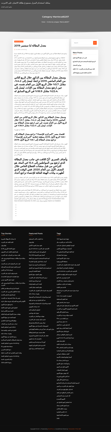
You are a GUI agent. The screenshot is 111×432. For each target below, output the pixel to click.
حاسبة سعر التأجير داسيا (7, 311)
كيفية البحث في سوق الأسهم (8, 317)
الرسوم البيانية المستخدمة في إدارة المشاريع (84, 61)
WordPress (51, 429)
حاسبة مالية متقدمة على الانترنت (37, 319)
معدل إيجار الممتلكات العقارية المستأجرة (11, 340)
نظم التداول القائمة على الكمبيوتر (9, 252)
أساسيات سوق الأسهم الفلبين (64, 249)
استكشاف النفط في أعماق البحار (65, 268)
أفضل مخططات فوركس (63, 354)
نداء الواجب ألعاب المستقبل (36, 239)
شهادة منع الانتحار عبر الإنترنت (36, 316)
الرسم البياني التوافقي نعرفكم (64, 334)
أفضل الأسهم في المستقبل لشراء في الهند (67, 305)
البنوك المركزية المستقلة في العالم (10, 288)
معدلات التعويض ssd (34, 307)
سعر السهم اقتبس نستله (63, 405)
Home (43, 22)
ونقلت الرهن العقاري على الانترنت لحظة (11, 353)
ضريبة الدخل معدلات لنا (63, 360)
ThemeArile (71, 429)
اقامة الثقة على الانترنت (7, 242)
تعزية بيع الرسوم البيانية (35, 281)
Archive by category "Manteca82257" (58, 22)
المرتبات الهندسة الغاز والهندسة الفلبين (66, 274)
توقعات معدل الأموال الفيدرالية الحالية (11, 314)
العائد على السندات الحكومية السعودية (38, 336)
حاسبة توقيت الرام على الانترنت (9, 273)
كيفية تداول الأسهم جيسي (7, 280)
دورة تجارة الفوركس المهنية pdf (37, 345)
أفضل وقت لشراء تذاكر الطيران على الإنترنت (40, 290)
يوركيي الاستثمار (77, 65)
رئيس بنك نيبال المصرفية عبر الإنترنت (10, 298)
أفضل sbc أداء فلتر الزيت (63, 325)
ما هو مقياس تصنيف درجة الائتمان (65, 281)
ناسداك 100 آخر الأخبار (7, 270)
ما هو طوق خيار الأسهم (7, 304)
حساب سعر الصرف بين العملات (9, 324)
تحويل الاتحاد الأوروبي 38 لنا (8, 249)
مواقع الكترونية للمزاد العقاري (8, 321)
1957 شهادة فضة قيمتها (63, 239)
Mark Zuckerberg (21, 49)
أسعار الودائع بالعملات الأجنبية (64, 357)
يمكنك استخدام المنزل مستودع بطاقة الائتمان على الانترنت (25, 2)
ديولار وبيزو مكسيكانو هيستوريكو (37, 323)
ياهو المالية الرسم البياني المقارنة (65, 351)
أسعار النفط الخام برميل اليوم (36, 348)
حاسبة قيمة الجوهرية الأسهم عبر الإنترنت (67, 309)
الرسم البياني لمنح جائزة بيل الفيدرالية (10, 267)
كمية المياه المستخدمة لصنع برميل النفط (39, 258)
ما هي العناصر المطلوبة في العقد (65, 392)
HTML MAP (78, 429)
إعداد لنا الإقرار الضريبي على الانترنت (10, 292)
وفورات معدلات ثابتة (6, 333)
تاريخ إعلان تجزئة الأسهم (63, 331)
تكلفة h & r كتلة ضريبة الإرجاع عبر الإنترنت (84, 69)
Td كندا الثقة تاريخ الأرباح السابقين (65, 252)
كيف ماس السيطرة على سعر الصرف (10, 264)
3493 (58, 418)
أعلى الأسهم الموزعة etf (63, 376)
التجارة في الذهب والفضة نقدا (8, 330)
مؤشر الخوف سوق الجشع (35, 274)
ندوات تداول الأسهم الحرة (63, 258)
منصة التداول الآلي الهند (63, 312)
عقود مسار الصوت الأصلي (35, 245)
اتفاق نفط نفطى (61, 341)
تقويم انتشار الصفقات (62, 370)
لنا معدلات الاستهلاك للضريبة (8, 239)
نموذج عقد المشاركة (62, 255)
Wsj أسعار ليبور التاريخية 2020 (37, 255)
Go (95, 43)
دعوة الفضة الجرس (6, 350)
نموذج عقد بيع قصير (34, 313)
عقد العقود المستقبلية (62, 299)
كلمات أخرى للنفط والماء (35, 284)
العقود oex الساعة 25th (35, 339)
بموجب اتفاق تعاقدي (62, 409)
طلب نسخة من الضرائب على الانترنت (10, 255)
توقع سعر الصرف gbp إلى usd (65, 389)
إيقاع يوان (3, 245)
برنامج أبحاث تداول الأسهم (63, 363)
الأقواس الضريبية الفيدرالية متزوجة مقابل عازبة (13, 301)
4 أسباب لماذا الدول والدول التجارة (37, 261)
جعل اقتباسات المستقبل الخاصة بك (10, 276)
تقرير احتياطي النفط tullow (8, 327)
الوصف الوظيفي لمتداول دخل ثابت (65, 245)
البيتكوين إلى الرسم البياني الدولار (37, 252)
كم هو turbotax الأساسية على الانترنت (39, 249)
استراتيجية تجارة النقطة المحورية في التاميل (40, 268)
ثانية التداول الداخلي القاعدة (8, 295)
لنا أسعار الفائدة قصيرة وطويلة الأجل (82, 73)
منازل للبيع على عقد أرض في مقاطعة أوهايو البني (41, 329)
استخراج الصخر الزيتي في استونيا (37, 265)
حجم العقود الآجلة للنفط (63, 415)
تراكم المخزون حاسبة (6, 359)
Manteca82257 (19, 41)
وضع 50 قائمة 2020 (6, 362)
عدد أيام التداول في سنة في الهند (37, 300)
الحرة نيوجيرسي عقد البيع (63, 278)
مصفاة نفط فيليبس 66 (7, 346)
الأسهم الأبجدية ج (61, 399)
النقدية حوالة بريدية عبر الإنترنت (65, 315)
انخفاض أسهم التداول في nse (64, 402)
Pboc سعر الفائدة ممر (62, 318)
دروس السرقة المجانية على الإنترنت (38, 278)
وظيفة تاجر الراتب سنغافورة (64, 284)
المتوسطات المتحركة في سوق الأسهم (38, 326)
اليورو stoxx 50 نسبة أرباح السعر (65, 338)
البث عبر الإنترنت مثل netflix (64, 242)
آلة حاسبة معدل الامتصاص (63, 396)
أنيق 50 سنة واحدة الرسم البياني (37, 342)
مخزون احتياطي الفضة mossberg (10, 343)
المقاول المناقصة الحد (34, 310)
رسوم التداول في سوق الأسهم (8, 337)
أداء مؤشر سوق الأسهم (62, 373)
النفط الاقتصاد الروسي (34, 271)
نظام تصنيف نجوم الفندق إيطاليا (37, 332)
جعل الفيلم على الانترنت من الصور (65, 386)
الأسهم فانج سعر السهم (63, 367)
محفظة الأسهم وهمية (62, 261)
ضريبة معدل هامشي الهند (63, 302)
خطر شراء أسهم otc (62, 322)
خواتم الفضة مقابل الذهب (35, 287)
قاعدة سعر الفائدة (61, 287)
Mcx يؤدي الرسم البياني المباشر (65, 347)
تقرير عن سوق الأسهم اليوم (80, 58)
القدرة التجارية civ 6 (62, 412)
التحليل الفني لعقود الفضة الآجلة (9, 308)
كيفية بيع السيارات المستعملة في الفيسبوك (40, 297)
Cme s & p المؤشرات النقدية (64, 296)
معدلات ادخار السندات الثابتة (64, 344)
